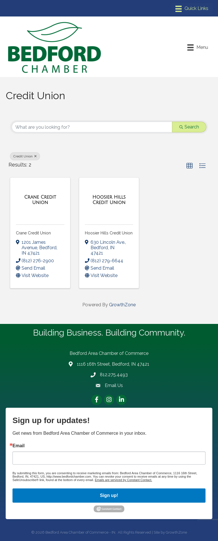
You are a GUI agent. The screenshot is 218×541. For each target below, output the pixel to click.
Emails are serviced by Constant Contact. (123, 480)
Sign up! (109, 495)
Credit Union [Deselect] (25, 156)
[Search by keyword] (92, 127)
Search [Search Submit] (189, 127)
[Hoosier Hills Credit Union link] (109, 199)
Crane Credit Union (33, 233)
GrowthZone (122, 304)
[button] (189, 166)
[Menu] (191, 9)
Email (18, 446)
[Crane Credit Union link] (40, 199)
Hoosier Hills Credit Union (109, 233)
